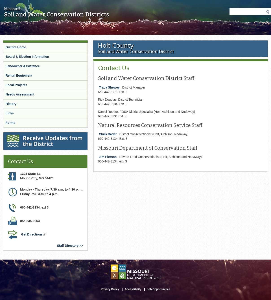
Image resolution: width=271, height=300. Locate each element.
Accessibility (133, 289)
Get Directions (33, 235)
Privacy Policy (110, 289)
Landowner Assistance (23, 66)
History (11, 104)
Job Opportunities (158, 289)
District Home (16, 47)
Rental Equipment (19, 75)
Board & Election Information (27, 56)
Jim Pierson (108, 157)
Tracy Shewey (109, 87)
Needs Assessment (20, 94)
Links (10, 113)
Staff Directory (68, 245)
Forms (10, 122)
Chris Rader (108, 134)
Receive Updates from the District (29, 135)
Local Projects (16, 85)
